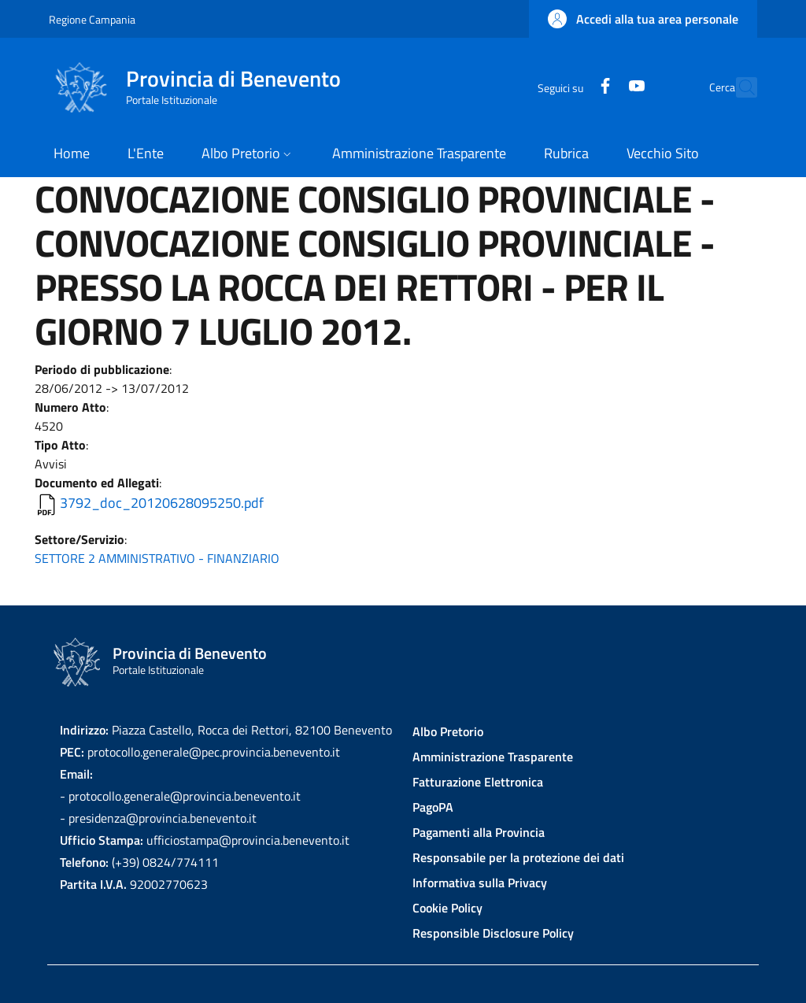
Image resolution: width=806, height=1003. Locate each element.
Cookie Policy (447, 907)
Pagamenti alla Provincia (478, 832)
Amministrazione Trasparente (492, 756)
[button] (643, 19)
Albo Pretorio (447, 731)
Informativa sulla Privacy (479, 882)
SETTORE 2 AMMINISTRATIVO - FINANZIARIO (157, 558)
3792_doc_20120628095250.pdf (162, 502)
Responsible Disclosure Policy (493, 932)
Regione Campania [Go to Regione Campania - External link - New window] (92, 19)
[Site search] (738, 87)
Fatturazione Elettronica (477, 781)
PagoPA (432, 807)
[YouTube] (602, 87)
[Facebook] (570, 87)
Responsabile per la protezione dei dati (518, 857)
